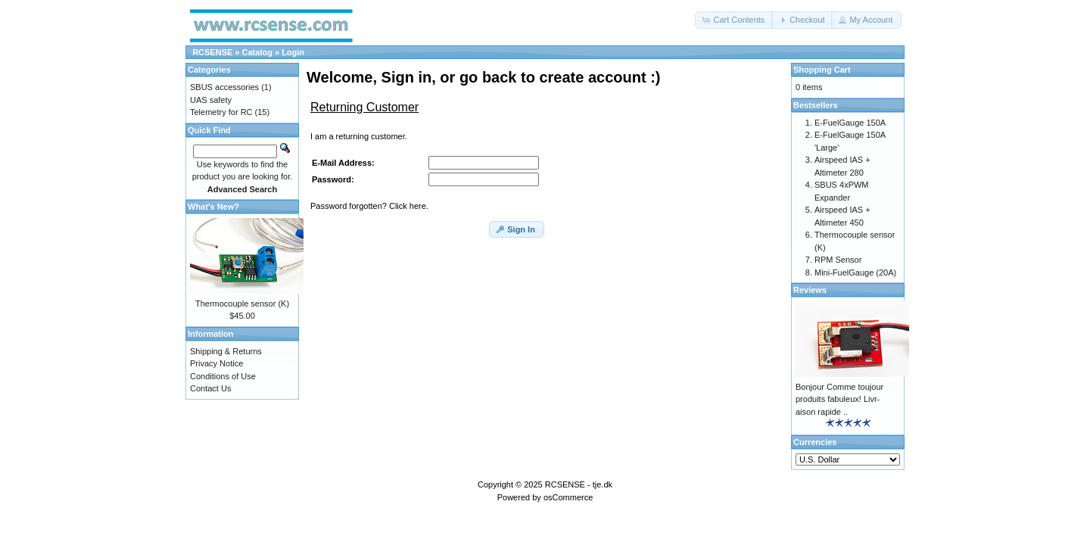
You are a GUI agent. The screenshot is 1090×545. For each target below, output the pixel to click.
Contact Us (210, 388)
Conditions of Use (223, 376)
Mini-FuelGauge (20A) (855, 272)
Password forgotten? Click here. (369, 205)
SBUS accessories (224, 87)
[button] (734, 20)
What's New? (213, 206)
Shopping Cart (822, 69)
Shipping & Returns (226, 351)
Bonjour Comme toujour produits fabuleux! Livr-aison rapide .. (839, 399)
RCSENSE (212, 52)
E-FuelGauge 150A (850, 122)
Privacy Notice (216, 363)
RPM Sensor (837, 259)
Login (293, 52)
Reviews (810, 289)
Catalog (257, 52)
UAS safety (211, 99)
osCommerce (568, 497)
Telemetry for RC (221, 112)
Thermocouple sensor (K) (242, 303)
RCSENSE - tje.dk (578, 484)
